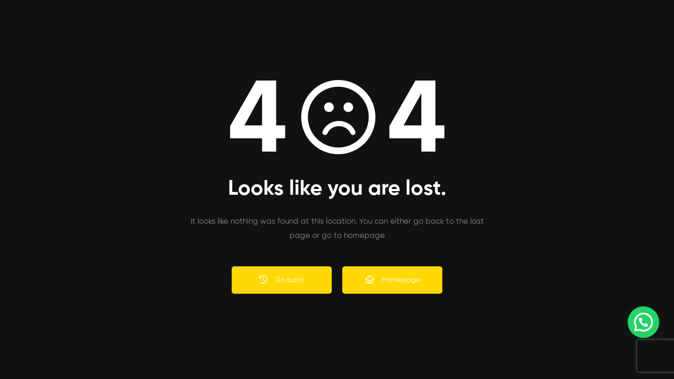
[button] (643, 322)
